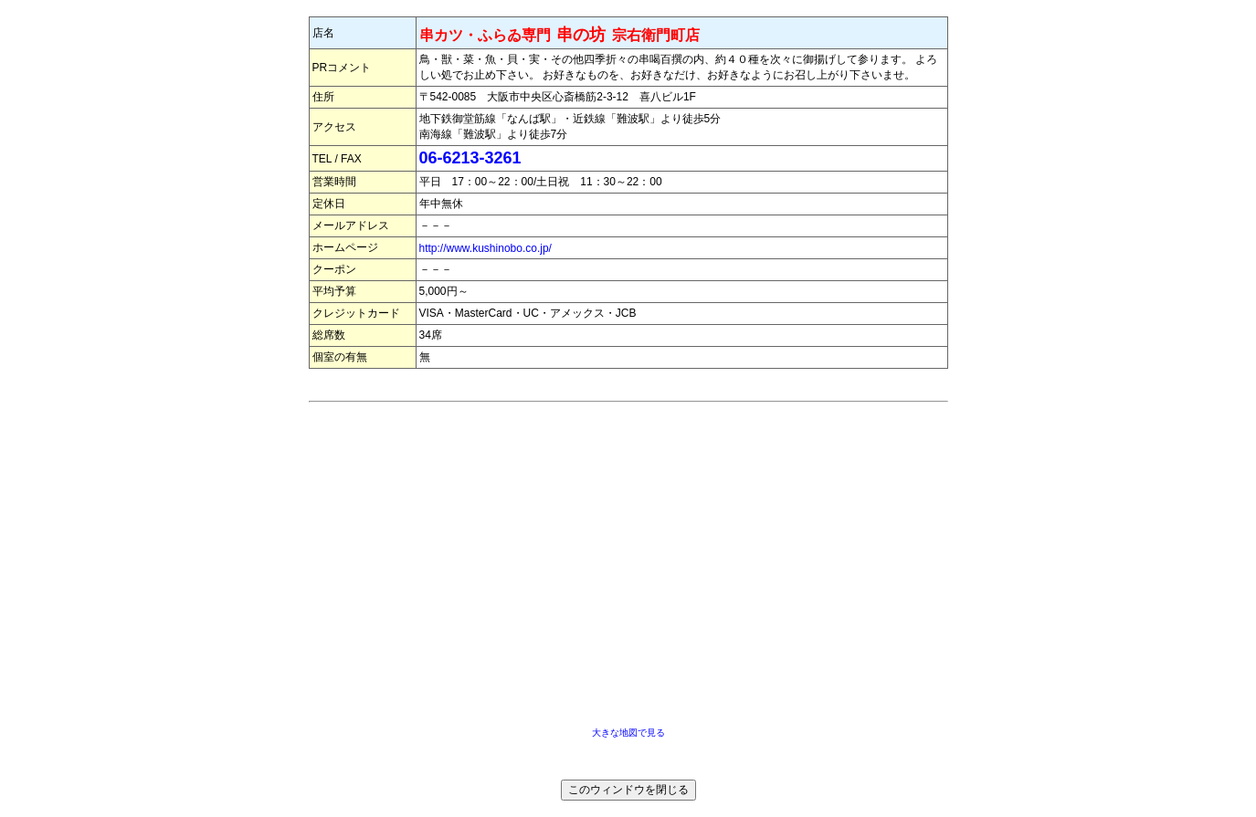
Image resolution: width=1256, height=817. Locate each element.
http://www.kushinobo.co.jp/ (485, 248)
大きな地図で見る (628, 733)
